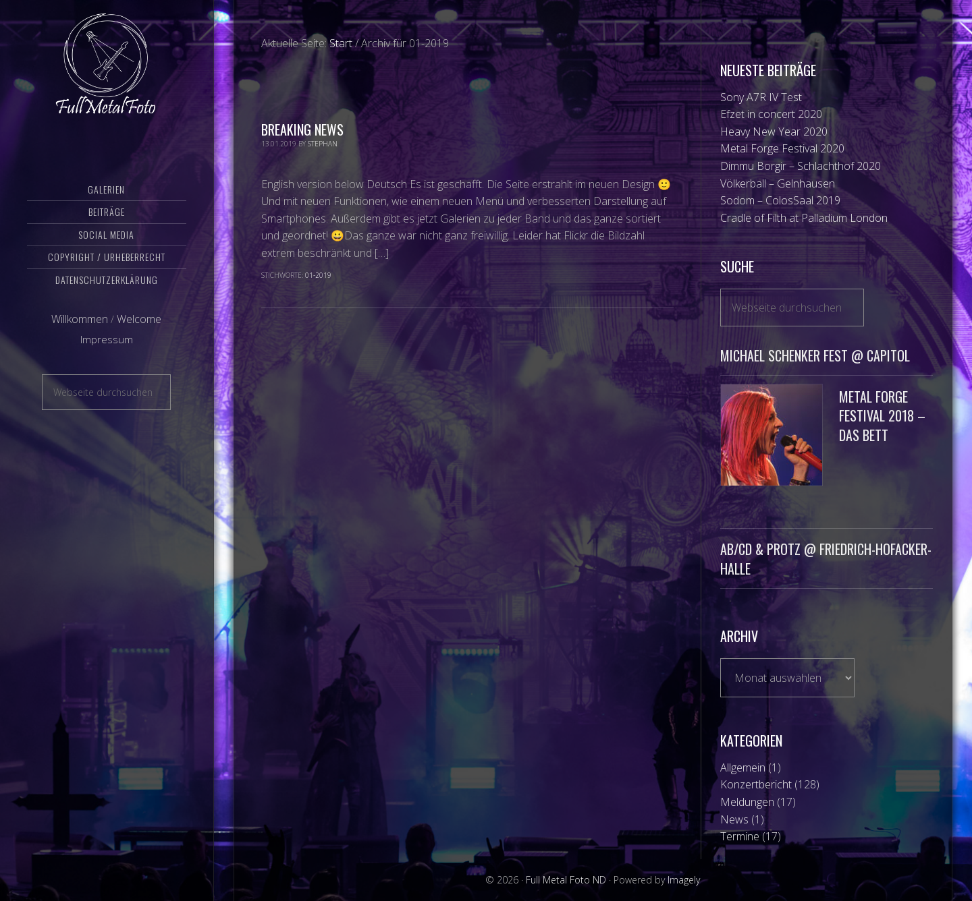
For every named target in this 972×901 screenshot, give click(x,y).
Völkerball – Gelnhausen (777, 183)
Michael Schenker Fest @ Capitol (815, 355)
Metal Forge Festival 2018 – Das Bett (882, 416)
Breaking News (302, 129)
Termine (739, 836)
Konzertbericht (756, 784)
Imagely (684, 879)
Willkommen (79, 319)
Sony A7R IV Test (761, 97)
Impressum (106, 339)
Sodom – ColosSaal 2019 (780, 200)
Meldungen (747, 801)
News (734, 819)
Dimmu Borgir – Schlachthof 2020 (800, 165)
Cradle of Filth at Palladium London (804, 217)
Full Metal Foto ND (106, 64)
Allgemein (742, 767)
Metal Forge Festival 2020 (782, 148)
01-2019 (318, 275)
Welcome (139, 319)
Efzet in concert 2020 (771, 114)
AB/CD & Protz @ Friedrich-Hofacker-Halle (826, 559)
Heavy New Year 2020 (774, 131)
